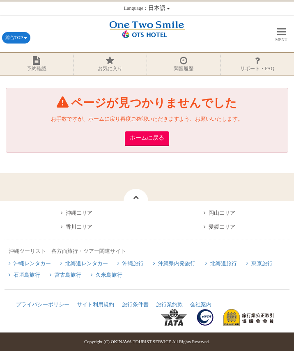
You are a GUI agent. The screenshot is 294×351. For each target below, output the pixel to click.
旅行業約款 (169, 304)
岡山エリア (222, 213)
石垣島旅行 (27, 275)
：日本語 (147, 8)
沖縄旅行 (133, 263)
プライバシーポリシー (42, 304)
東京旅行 (262, 263)
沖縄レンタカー (32, 263)
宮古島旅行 (68, 275)
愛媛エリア (222, 227)
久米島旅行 (109, 275)
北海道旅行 (223, 263)
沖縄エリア (79, 213)
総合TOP (16, 37)
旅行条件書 (135, 304)
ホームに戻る (147, 138)
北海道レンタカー (86, 263)
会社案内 (200, 304)
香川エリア (79, 227)
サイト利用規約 (95, 304)
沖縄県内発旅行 (176, 263)
